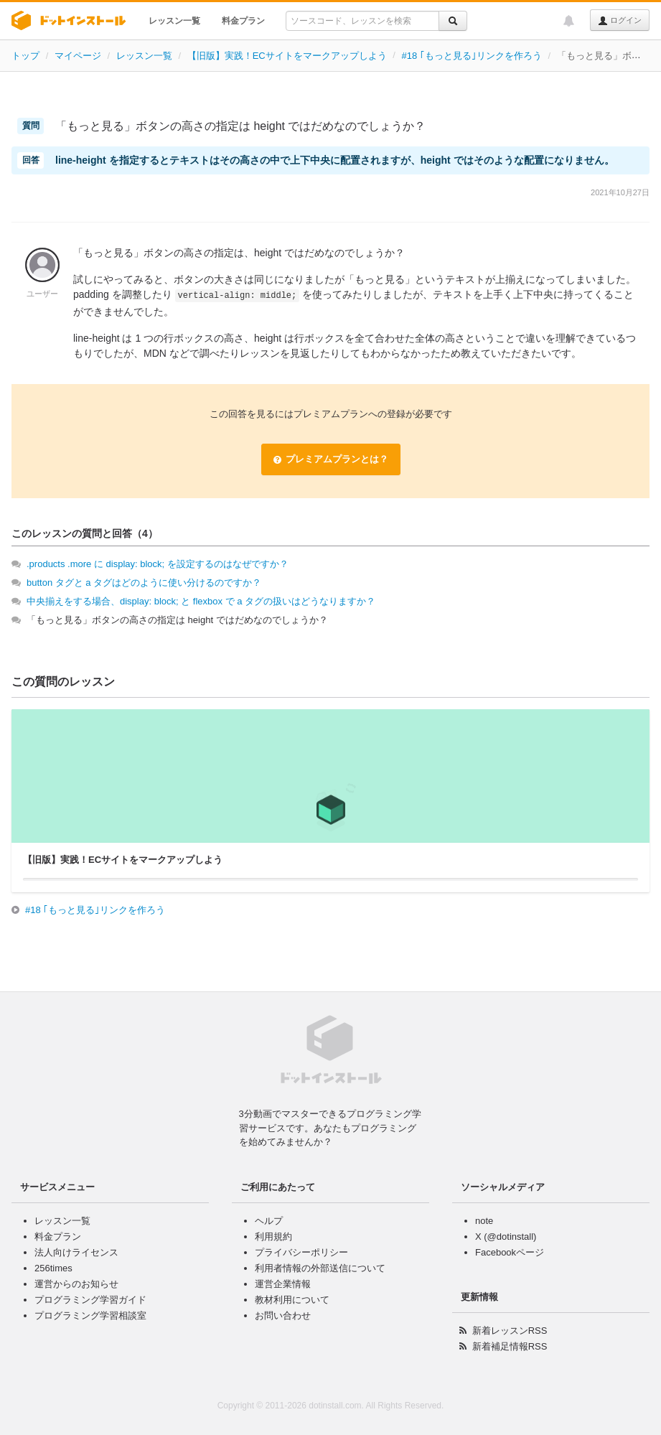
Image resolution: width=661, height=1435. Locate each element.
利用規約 (273, 1236)
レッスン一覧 (174, 21)
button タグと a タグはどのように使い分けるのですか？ (144, 582)
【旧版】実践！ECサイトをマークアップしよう (287, 55)
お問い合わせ (283, 1315)
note (484, 1220)
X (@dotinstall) (505, 1236)
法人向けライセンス (76, 1252)
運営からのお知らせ (76, 1284)
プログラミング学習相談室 (90, 1315)
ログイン (620, 21)
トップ (25, 55)
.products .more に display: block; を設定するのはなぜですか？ (158, 563)
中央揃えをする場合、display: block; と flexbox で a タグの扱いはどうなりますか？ (201, 601)
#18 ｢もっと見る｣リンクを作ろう (472, 55)
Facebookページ (509, 1252)
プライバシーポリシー (301, 1252)
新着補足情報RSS (510, 1346)
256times (53, 1268)
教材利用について (292, 1299)
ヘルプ (269, 1220)
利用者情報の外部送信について (320, 1268)
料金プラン (243, 21)
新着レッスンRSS (510, 1330)
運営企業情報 (283, 1284)
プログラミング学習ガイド (90, 1299)
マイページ (78, 55)
